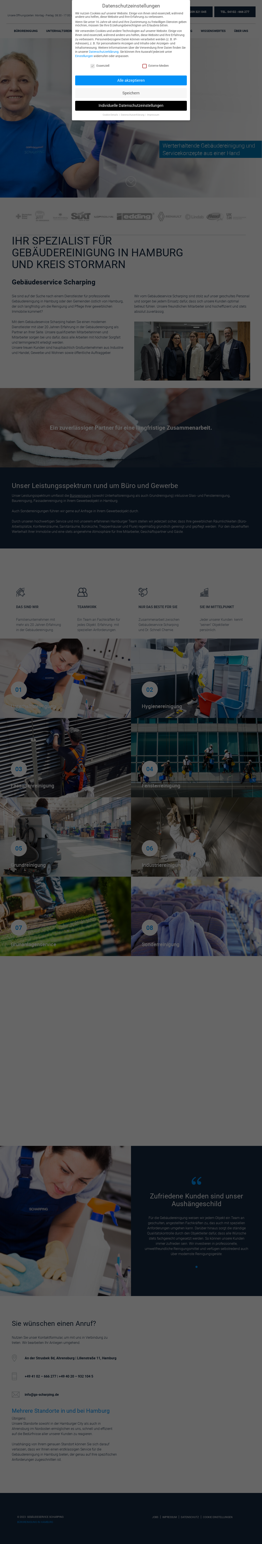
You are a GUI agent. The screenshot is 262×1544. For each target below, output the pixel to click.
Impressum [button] (153, 114)
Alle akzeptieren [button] (131, 80)
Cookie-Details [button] (111, 114)
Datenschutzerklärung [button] (133, 114)
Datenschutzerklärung (104, 51)
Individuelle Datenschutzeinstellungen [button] (131, 105)
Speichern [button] (131, 93)
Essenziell (99, 65)
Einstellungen (84, 56)
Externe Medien (155, 65)
